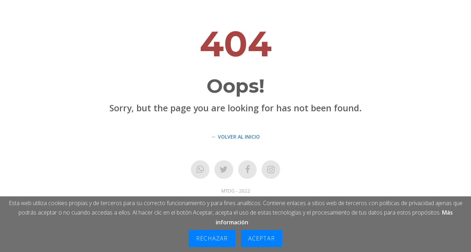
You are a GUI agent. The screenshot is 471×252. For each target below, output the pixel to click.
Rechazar (212, 238)
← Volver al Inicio (236, 136)
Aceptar (261, 238)
